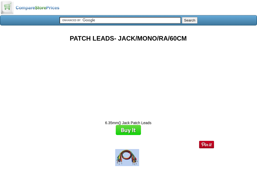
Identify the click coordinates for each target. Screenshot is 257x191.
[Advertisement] (128, 79)
